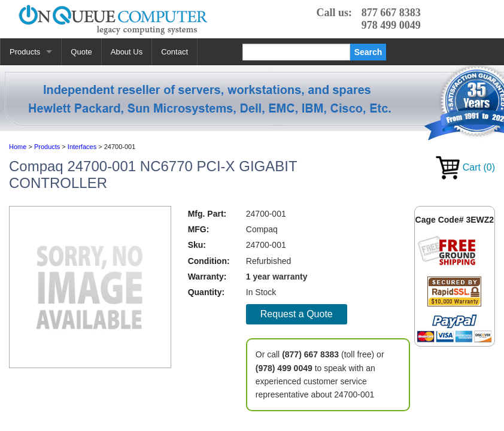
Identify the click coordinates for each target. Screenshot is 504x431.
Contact (174, 51)
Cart (465, 167)
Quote (81, 51)
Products (25, 51)
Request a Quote (296, 314)
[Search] (296, 52)
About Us (126, 51)
